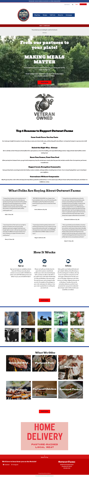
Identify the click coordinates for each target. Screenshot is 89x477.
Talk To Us (52, 15)
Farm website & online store (40, 475)
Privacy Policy (40, 473)
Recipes (45, 15)
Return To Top (44, 456)
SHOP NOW (44, 82)
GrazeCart (52, 475)
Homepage (69, 15)
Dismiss (44, 32)
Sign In (76, 4)
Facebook (6, 464)
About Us (60, 15)
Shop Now (37, 15)
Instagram (14, 464)
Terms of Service (48, 473)
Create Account (83, 4)
